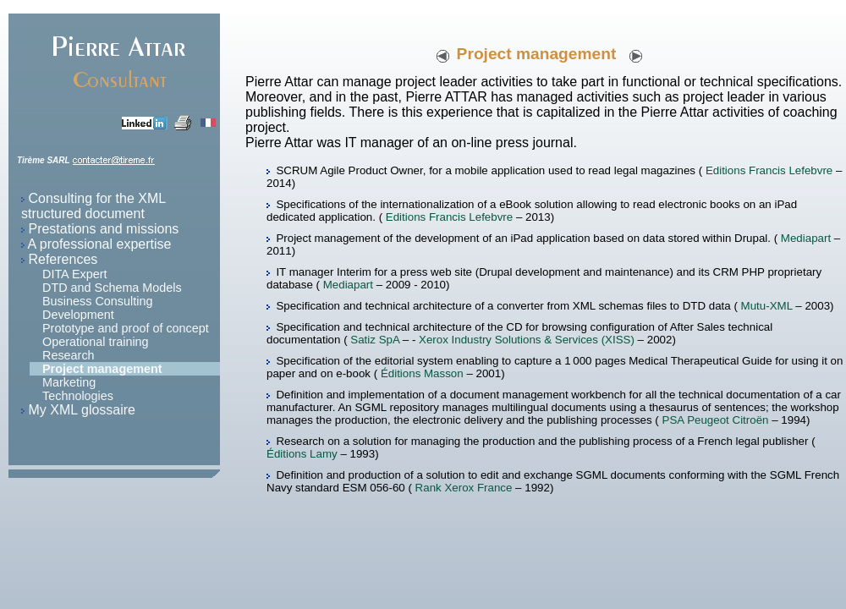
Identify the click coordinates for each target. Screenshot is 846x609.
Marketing (69, 382)
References (62, 259)
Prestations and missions (103, 229)
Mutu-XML (767, 305)
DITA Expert (74, 274)
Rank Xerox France (464, 487)
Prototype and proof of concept (125, 328)
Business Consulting (97, 301)
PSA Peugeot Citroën (715, 420)
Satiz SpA (374, 339)
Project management (102, 369)
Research (68, 355)
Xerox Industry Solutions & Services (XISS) (528, 339)
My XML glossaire (81, 410)
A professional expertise (100, 244)
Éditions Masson (424, 373)
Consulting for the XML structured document (93, 206)
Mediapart (806, 238)
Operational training (95, 341)
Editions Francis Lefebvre (769, 170)
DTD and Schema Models (112, 287)
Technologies (77, 396)
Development (78, 314)
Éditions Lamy (302, 453)
